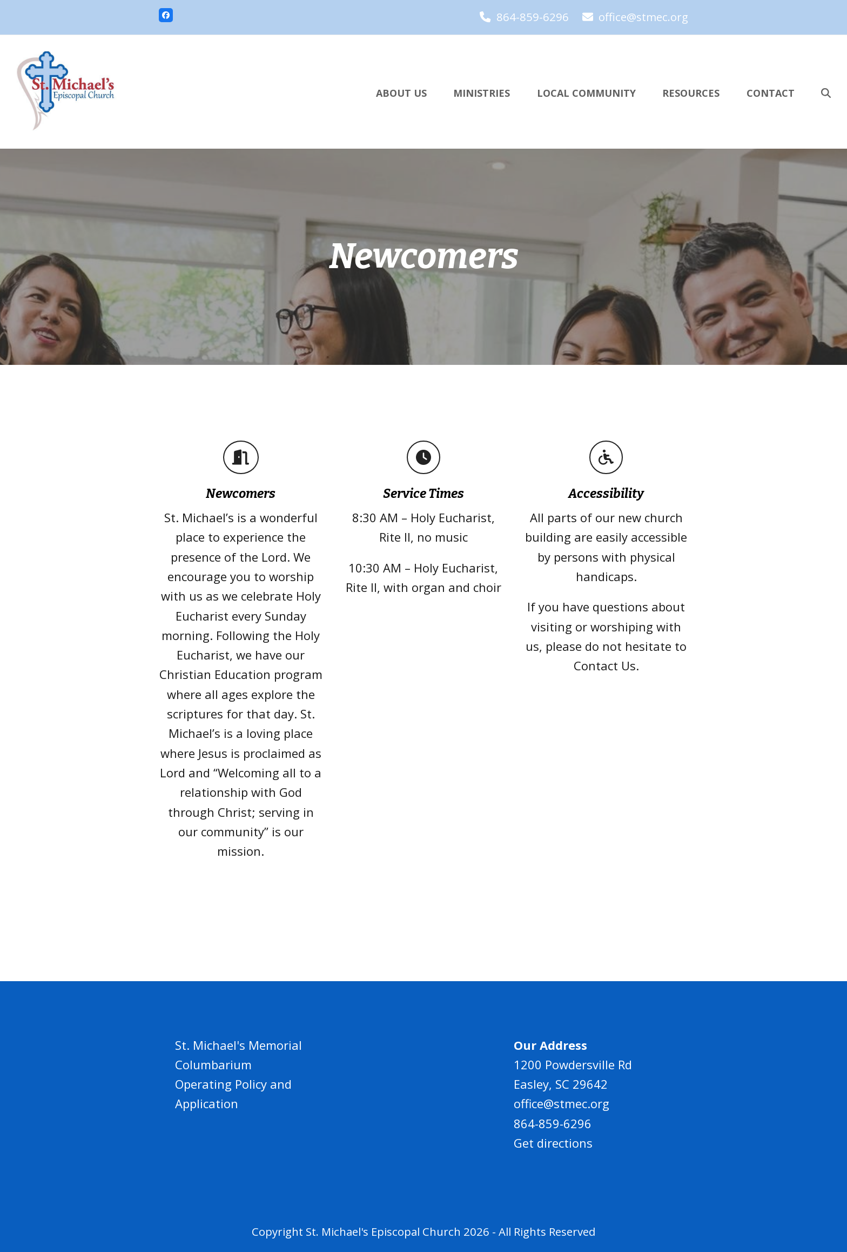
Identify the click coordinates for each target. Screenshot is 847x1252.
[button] (826, 91)
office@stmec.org (643, 16)
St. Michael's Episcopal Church (383, 1231)
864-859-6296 (532, 16)
